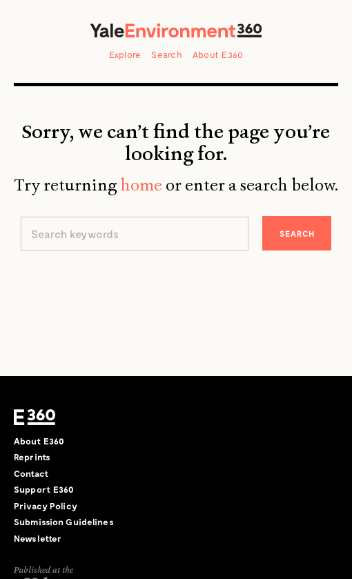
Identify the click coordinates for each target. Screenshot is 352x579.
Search (166, 54)
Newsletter (37, 538)
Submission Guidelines (64, 521)
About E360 (218, 54)
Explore (125, 54)
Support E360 (44, 489)
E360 (34, 417)
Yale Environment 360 (176, 30)
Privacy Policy (45, 505)
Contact (31, 473)
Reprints (32, 456)
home (141, 185)
